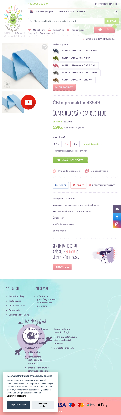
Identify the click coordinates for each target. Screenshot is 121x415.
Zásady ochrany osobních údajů (62, 331)
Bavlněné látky (16, 296)
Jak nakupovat (35, 333)
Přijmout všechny (18, 405)
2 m (76, 144)
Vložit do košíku (70, 159)
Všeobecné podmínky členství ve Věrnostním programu (46, 301)
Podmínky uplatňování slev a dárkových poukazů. (65, 340)
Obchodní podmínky (38, 329)
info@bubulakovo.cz (106, 3)
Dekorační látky (17, 305)
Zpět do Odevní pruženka (100, 39)
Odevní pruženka (46, 33)
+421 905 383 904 (38, 3)
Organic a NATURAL (19, 314)
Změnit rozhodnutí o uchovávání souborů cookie (38, 371)
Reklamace (33, 347)
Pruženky (31, 33)
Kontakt (81, 11)
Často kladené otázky (39, 338)
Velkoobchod (34, 352)
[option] (25, 66)
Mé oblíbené (36, 30)
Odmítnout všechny (42, 405)
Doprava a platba (65, 11)
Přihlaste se (62, 267)
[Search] (73, 21)
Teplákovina (15, 301)
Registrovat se (76, 30)
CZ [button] (114, 11)
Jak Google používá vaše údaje (27, 393)
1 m (67, 144)
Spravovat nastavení (16, 396)
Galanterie (19, 33)
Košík (104, 29)
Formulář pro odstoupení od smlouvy (35, 360)
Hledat (111, 21)
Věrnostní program (41, 11)
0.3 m (57, 144)
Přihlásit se (56, 30)
